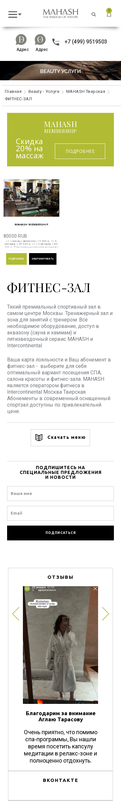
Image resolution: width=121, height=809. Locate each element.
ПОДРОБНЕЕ (16, 259)
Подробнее (80, 151)
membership (60, 127)
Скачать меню (60, 438)
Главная (13, 91)
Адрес (22, 49)
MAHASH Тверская (85, 91)
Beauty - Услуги (43, 91)
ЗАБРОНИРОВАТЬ (43, 259)
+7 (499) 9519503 (79, 42)
